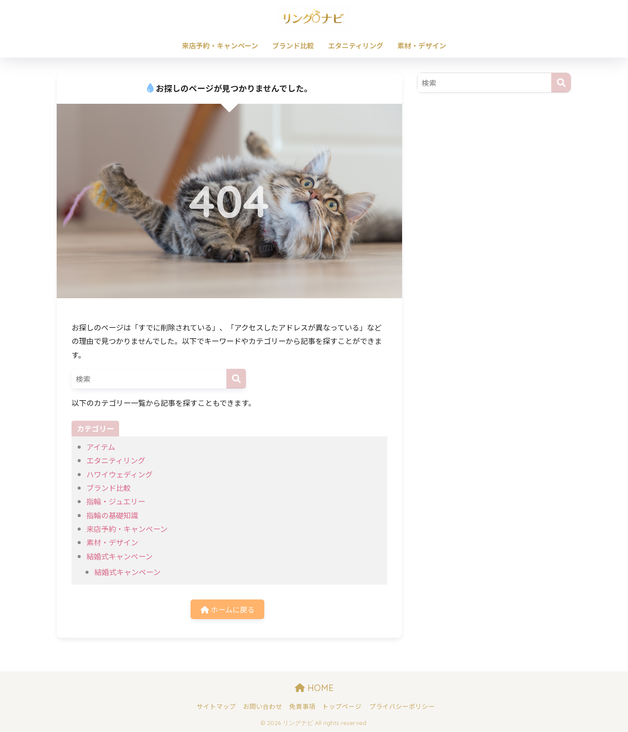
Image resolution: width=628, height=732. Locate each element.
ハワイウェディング (119, 474)
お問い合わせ (262, 706)
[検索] (236, 378)
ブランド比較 (293, 45)
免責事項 (302, 706)
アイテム (100, 446)
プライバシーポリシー (402, 706)
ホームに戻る (228, 609)
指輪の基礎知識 (112, 515)
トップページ (342, 706)
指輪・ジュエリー (115, 501)
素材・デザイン (421, 45)
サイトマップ (216, 706)
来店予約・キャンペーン (220, 45)
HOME (314, 687)
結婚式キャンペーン (119, 556)
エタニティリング (355, 45)
